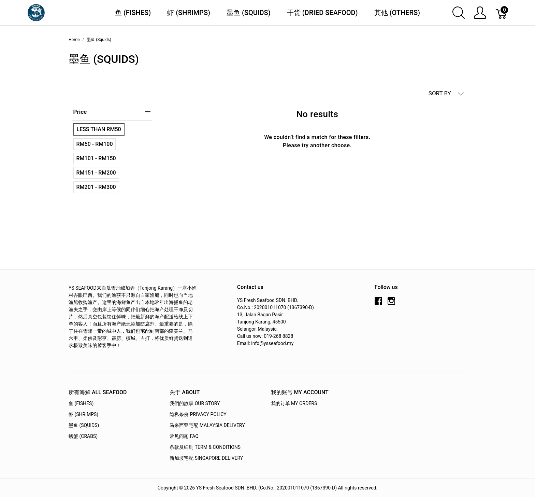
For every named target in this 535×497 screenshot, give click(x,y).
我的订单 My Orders (294, 403)
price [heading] (111, 111)
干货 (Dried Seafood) (322, 13)
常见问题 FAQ (184, 436)
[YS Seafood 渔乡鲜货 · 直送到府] (36, 12)
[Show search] (458, 12)
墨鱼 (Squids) (249, 13)
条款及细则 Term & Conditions (205, 447)
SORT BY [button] (446, 93)
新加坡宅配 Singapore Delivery (206, 458)
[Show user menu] (480, 12)
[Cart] (501, 12)
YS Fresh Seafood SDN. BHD (226, 488)
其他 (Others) (397, 13)
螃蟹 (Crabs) (83, 436)
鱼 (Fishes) (133, 13)
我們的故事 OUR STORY (195, 403)
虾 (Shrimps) (188, 13)
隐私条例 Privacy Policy (198, 414)
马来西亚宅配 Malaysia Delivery (207, 425)
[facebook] (378, 303)
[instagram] (391, 303)
